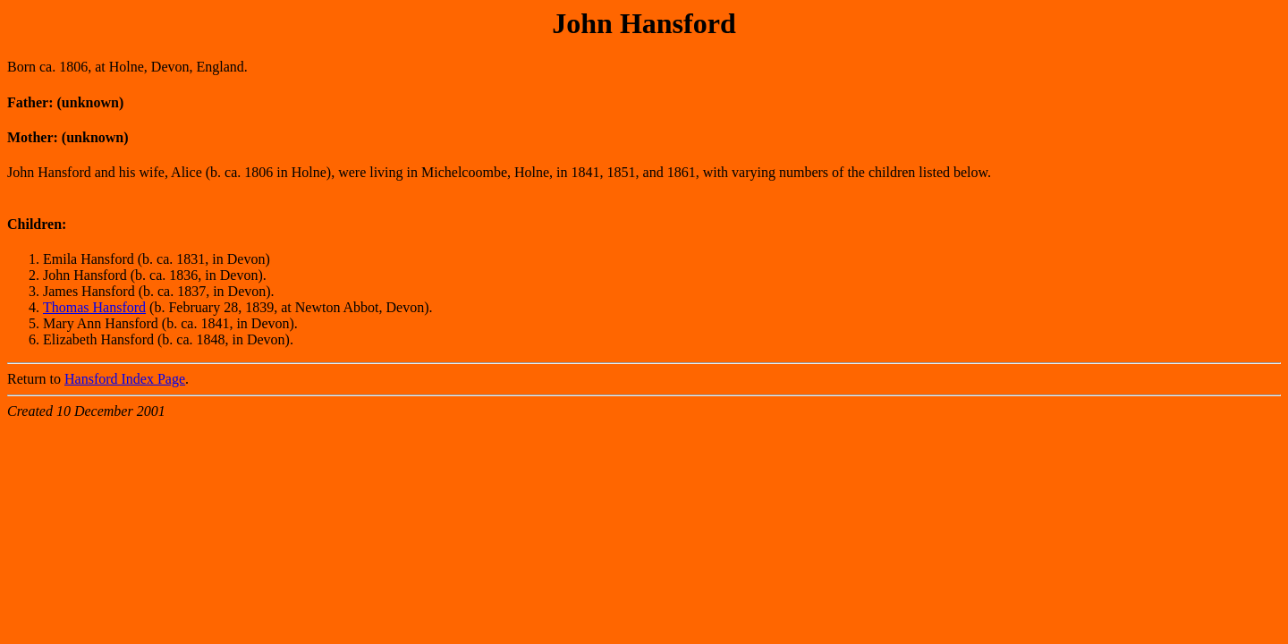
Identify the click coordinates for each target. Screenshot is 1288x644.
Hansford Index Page (124, 378)
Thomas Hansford (94, 307)
